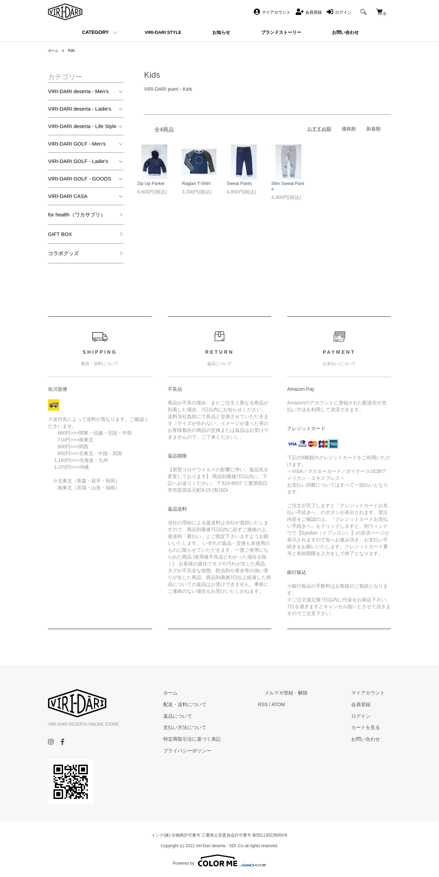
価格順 (349, 128)
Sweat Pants (240, 184)
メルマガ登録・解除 (305, 693)
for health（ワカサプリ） (77, 214)
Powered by (219, 860)
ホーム (54, 50)
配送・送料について (216, 704)
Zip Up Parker (152, 184)
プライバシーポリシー (219, 750)
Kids (74, 50)
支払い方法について (216, 727)
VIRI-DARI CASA (67, 196)
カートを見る (371, 727)
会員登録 (367, 704)
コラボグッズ (63, 253)
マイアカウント (374, 693)
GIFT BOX (60, 234)
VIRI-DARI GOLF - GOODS (79, 178)
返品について (209, 716)
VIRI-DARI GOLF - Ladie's (78, 161)
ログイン (367, 716)
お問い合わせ (371, 739)
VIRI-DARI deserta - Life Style (82, 126)
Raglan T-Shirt (197, 184)
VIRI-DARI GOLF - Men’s (77, 144)
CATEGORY (95, 32)
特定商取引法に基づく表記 (223, 739)
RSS (288, 704)
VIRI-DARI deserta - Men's (78, 91)
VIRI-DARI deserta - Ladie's (79, 109)
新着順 (373, 128)
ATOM (303, 704)
